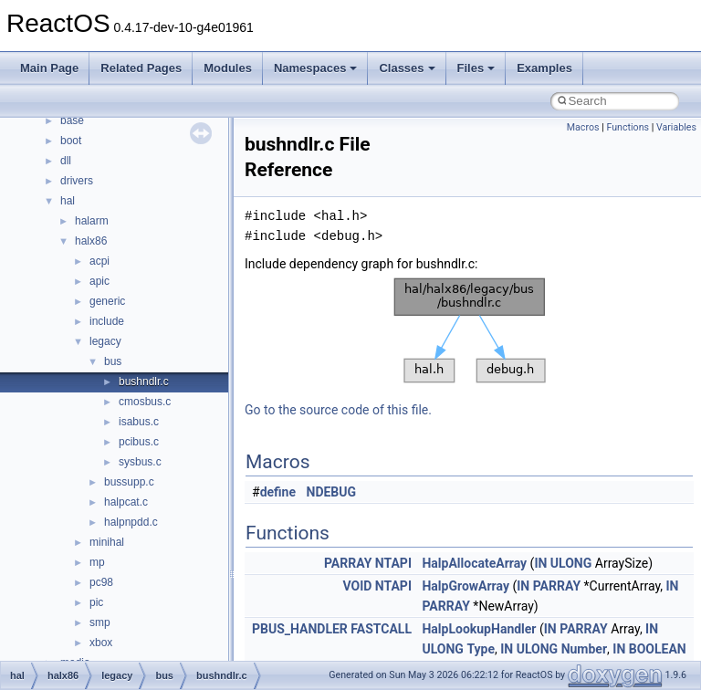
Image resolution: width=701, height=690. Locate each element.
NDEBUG (332, 492)
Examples (544, 68)
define (278, 492)
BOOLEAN (657, 649)
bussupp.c (129, 482)
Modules (228, 68)
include (106, 321)
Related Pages (141, 68)
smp (99, 622)
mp (97, 562)
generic (107, 301)
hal (67, 200)
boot (70, 140)
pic (96, 602)
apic (99, 281)
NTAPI (393, 563)
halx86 (91, 241)
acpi (99, 261)
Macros (583, 127)
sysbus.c (140, 461)
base (72, 120)
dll (65, 160)
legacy (105, 341)
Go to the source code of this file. (338, 409)
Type (480, 649)
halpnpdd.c (131, 522)
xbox (100, 642)
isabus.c (139, 421)
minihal (106, 542)
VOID (356, 586)
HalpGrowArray (465, 586)
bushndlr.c (144, 381)
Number (584, 649)
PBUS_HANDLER (300, 629)
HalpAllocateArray (474, 563)
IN (540, 563)
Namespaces (316, 68)
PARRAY (347, 563)
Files (476, 68)
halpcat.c (126, 502)
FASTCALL (381, 629)
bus (112, 361)
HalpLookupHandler (479, 629)
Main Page (49, 68)
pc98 (101, 582)
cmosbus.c (145, 401)
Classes (406, 68)
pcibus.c (139, 441)
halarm (92, 220)
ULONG (570, 563)
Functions (627, 127)
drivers (76, 180)
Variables (676, 127)
